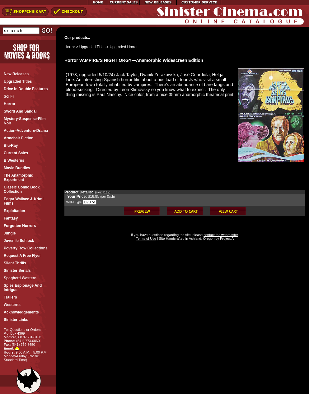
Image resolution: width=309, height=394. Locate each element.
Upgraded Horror (124, 47)
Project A (226, 238)
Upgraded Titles (92, 47)
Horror (69, 47)
